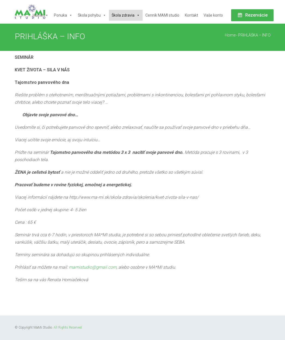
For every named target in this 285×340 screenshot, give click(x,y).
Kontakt (191, 15)
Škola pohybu (92, 15)
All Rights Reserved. (68, 327)
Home (40, 15)
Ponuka (63, 15)
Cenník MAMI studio (162, 15)
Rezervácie (252, 15)
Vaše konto (213, 15)
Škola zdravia (126, 15)
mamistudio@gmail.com (93, 267)
